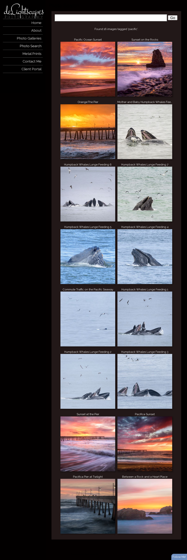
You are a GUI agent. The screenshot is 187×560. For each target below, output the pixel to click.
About (36, 30)
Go (172, 18)
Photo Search (30, 46)
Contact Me (32, 61)
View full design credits (151, 554)
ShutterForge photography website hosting (118, 554)
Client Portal (31, 69)
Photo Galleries (29, 38)
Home (36, 23)
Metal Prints (31, 54)
